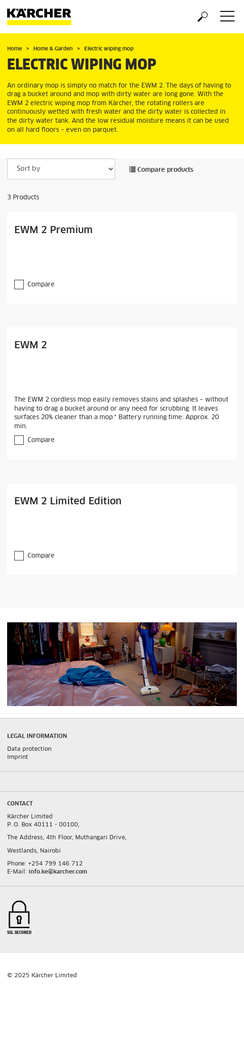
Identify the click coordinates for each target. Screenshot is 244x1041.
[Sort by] (61, 168)
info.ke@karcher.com (58, 872)
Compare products (161, 170)
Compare (41, 285)
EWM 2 (30, 345)
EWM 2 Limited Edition (68, 501)
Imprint (17, 757)
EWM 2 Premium (53, 230)
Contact (20, 804)
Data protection (29, 749)
